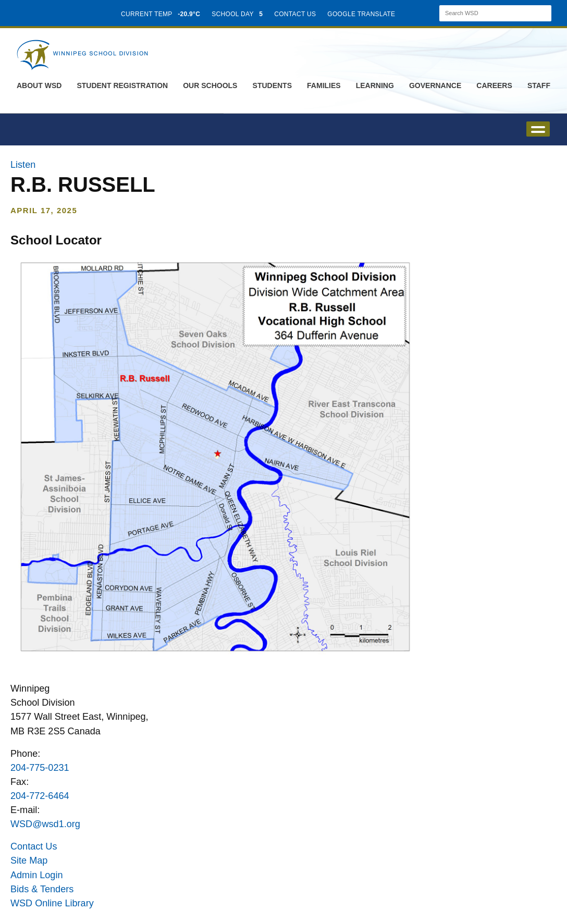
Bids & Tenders (41, 889)
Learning (375, 85)
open (538, 129)
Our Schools (210, 85)
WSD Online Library (52, 903)
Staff (538, 85)
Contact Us (33, 846)
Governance (435, 85)
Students (272, 85)
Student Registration (122, 85)
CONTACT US (295, 14)
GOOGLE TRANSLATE (362, 14)
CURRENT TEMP (160, 14)
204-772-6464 (39, 796)
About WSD (39, 85)
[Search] (486, 13)
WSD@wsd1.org (45, 824)
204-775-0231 (39, 768)
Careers (494, 85)
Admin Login (36, 875)
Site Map (28, 860)
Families (324, 85)
